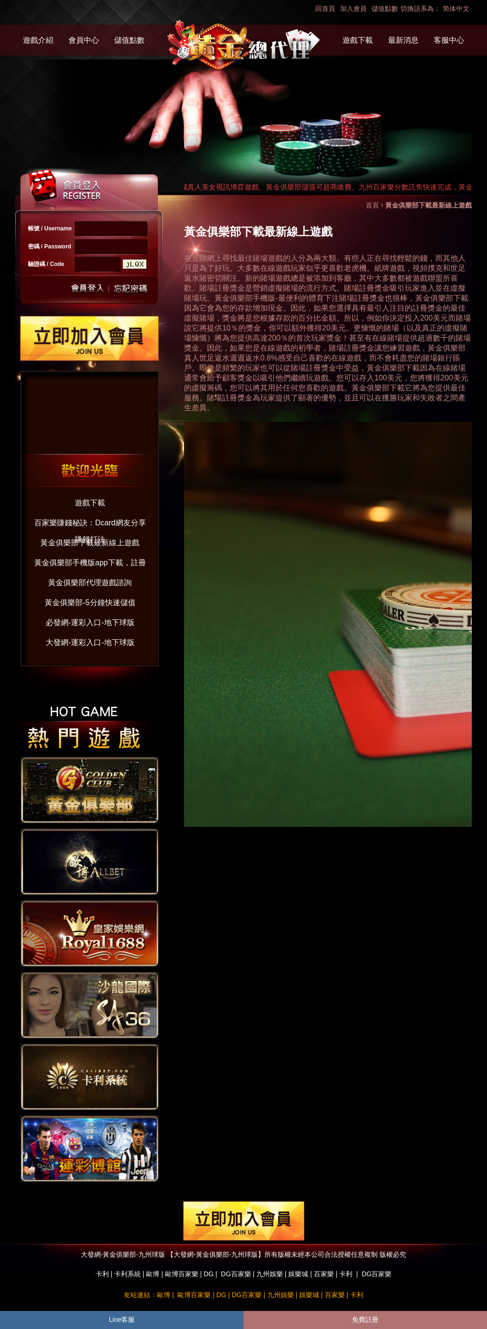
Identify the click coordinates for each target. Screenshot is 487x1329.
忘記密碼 (127, 288)
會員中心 (83, 40)
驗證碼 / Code (46, 264)
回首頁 (325, 8)
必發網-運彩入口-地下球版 (90, 622)
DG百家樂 (236, 1274)
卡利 (102, 1274)
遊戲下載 (357, 40)
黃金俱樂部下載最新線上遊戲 (89, 543)
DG (209, 1274)
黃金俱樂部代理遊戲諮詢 (90, 583)
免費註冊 (365, 1319)
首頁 (372, 205)
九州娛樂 (269, 1274)
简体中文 (456, 8)
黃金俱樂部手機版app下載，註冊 (90, 563)
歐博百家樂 (181, 1274)
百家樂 (324, 1274)
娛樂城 (298, 1274)
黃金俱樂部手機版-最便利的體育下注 (276, 298)
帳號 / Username (50, 228)
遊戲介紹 (38, 40)
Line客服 (122, 1319)
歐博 (152, 1274)
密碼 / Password (49, 246)
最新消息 (403, 40)
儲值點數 (384, 8)
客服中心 (449, 40)
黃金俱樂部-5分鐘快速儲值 (90, 602)
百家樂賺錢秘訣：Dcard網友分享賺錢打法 (90, 525)
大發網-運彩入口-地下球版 (90, 642)
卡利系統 (127, 1274)
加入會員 (353, 8)
